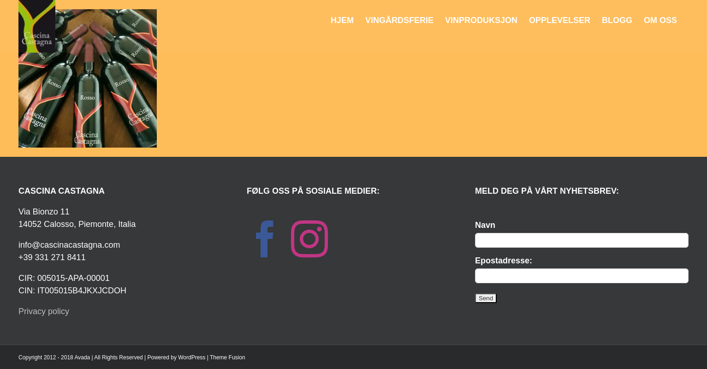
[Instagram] (309, 238)
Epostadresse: (503, 260)
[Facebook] (265, 238)
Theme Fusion (227, 357)
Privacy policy (43, 311)
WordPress (191, 357)
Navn (485, 225)
